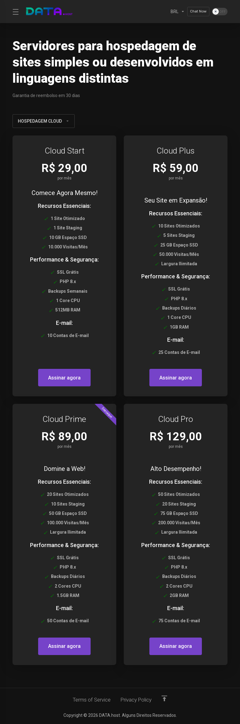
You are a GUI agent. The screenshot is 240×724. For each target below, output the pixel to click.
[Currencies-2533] (177, 11)
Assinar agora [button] (64, 377)
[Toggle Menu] (15, 11)
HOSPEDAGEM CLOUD (43, 121)
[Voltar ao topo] (165, 698)
